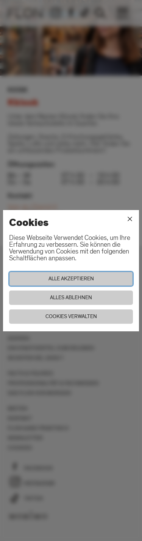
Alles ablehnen (71, 297)
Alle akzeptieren (71, 278)
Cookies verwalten (71, 316)
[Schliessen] (130, 219)
